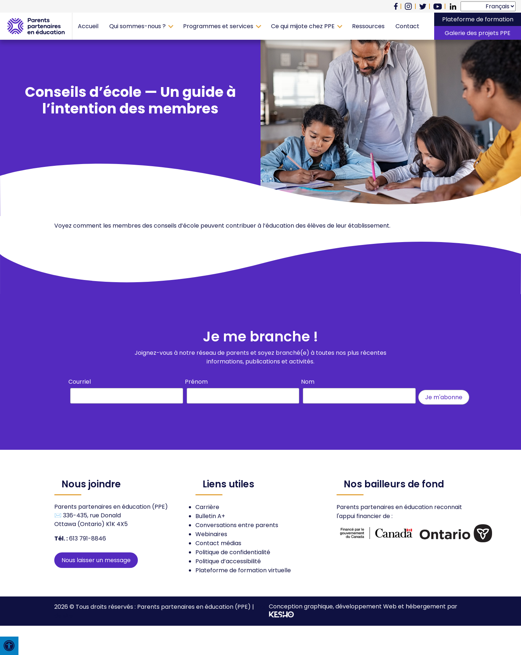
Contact (407, 26)
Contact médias (218, 543)
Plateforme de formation (477, 19)
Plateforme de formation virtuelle (243, 570)
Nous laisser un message (96, 560)
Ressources (368, 26)
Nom (307, 382)
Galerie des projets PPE (478, 33)
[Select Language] (488, 6)
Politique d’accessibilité (228, 561)
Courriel (79, 382)
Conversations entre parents (236, 525)
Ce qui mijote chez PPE (303, 26)
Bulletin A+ (210, 516)
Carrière (207, 507)
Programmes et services (218, 26)
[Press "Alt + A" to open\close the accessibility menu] (9, 646)
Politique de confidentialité (232, 552)
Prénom (196, 382)
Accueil (88, 26)
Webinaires (211, 534)
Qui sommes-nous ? (137, 26)
